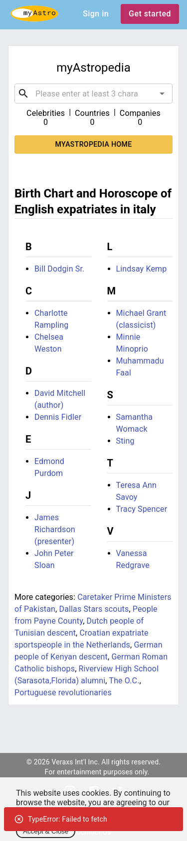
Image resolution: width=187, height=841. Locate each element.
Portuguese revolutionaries (63, 692)
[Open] (162, 93)
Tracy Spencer (142, 509)
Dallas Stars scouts (94, 609)
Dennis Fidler (57, 417)
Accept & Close (45, 831)
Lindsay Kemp (141, 269)
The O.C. (124, 680)
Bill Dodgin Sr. (59, 269)
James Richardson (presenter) (54, 529)
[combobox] (93, 93)
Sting (125, 441)
